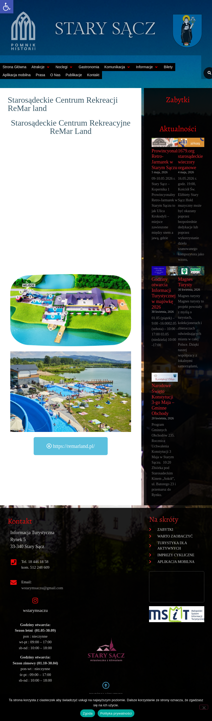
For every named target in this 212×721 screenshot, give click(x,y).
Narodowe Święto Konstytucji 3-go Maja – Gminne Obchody (163, 399)
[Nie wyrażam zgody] (203, 707)
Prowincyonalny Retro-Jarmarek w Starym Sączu (167, 159)
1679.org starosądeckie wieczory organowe (190, 159)
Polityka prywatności (116, 713)
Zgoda (88, 713)
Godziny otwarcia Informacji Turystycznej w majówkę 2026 (164, 293)
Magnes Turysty (185, 282)
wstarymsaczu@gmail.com (42, 588)
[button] (6, 6)
